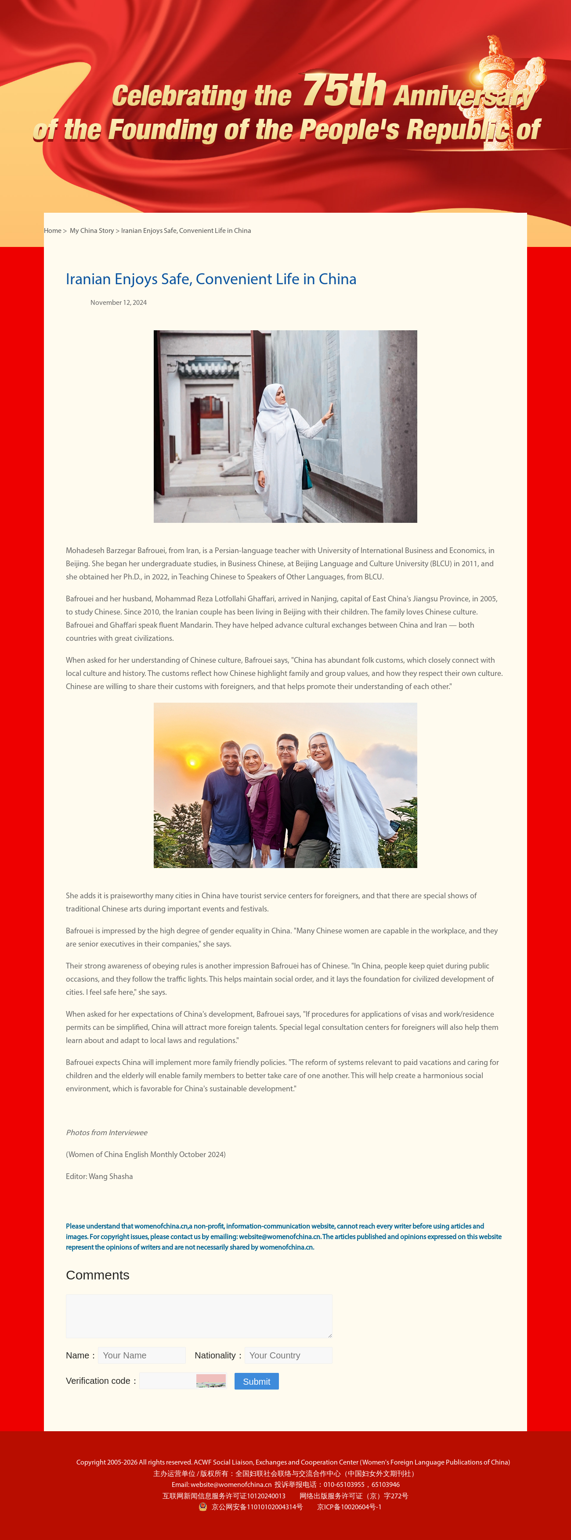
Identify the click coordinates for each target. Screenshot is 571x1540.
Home (52, 231)
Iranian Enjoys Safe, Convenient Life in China (186, 231)
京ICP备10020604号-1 (349, 1507)
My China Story (92, 231)
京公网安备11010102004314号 (251, 1506)
